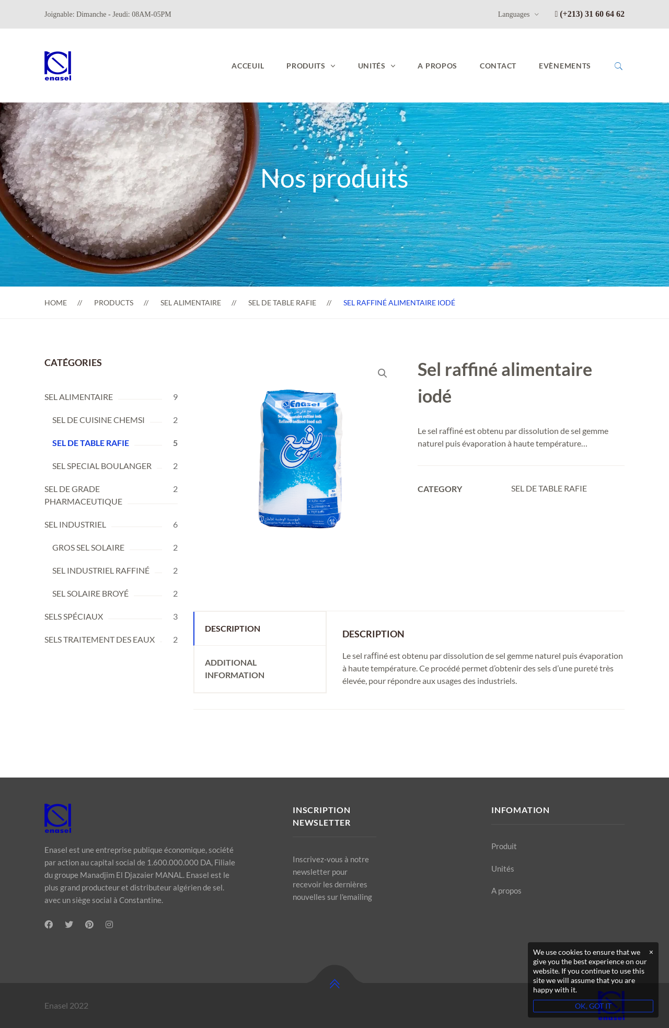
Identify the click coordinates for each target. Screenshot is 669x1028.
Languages (514, 14)
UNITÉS (372, 65)
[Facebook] (48, 924)
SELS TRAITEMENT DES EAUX (99, 639)
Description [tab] (232, 628)
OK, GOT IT (593, 1005)
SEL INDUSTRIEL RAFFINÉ (100, 570)
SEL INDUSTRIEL (75, 524)
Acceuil (248, 65)
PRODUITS (306, 65)
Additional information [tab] (234, 668)
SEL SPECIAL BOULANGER (102, 466)
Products (113, 302)
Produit (504, 846)
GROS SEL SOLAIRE (88, 547)
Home (55, 302)
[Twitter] (69, 924)
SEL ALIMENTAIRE (190, 302)
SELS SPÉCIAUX (73, 616)
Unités (502, 868)
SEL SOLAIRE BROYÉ (90, 593)
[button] (382, 373)
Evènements (565, 65)
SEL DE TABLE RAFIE (282, 302)
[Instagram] (109, 924)
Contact (498, 65)
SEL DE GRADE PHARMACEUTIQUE (83, 495)
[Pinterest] (89, 924)
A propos (437, 65)
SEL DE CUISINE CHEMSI (98, 420)
